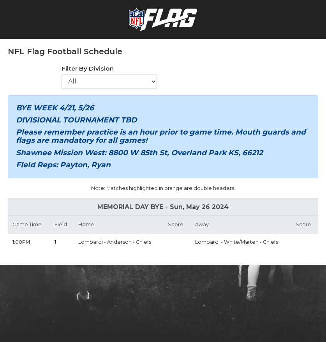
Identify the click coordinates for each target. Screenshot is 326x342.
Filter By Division (88, 68)
